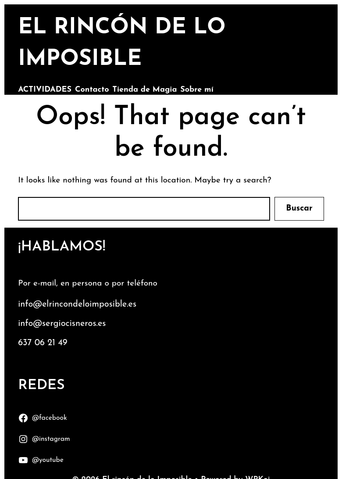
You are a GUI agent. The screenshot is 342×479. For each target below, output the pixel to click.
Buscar (299, 208)
